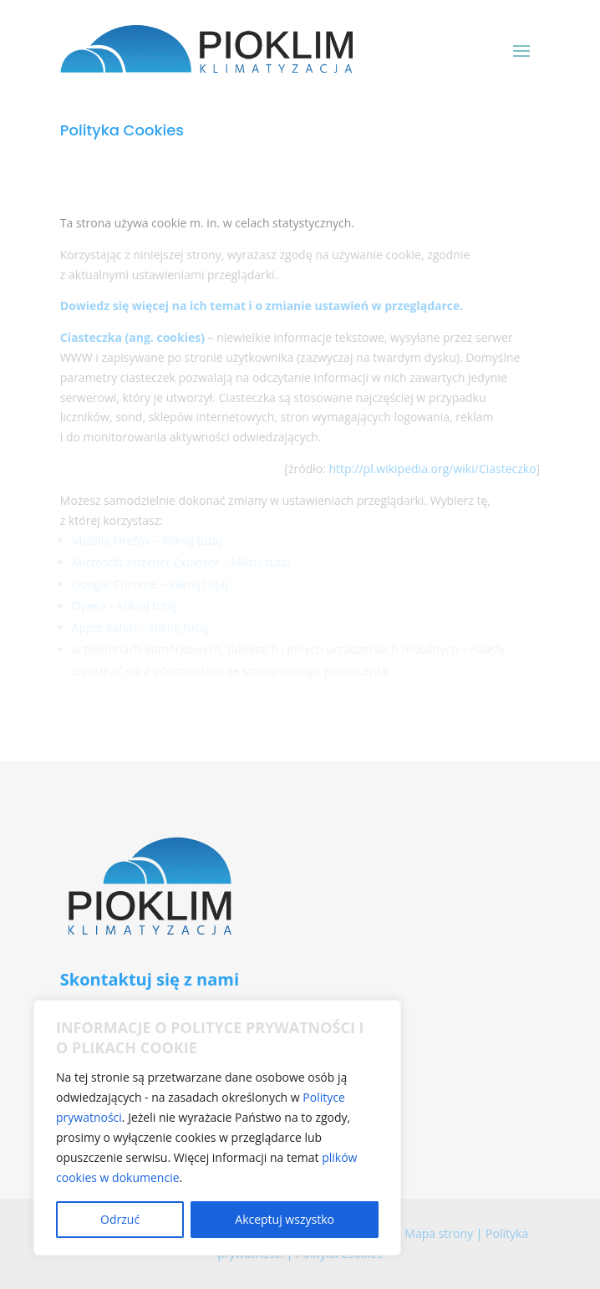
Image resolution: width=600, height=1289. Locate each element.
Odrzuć (120, 1219)
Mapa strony (438, 1233)
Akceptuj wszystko (284, 1219)
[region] (217, 1128)
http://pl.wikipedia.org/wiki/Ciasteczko (432, 468)
